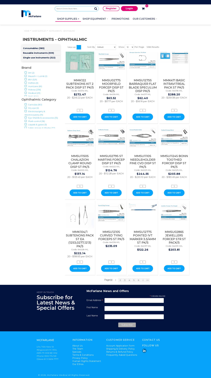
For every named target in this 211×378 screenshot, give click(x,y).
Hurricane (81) (33, 86)
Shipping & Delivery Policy (120, 348)
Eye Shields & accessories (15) (41, 118)
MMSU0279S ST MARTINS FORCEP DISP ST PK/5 (111, 159)
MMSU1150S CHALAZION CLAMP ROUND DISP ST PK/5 (79, 161)
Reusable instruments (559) (38, 53)
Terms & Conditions (82, 355)
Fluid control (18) (35, 121)
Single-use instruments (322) (39, 57)
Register (111, 8)
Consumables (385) (33, 48)
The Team (77, 348)
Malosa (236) (33, 89)
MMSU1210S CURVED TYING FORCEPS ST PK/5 (111, 235)
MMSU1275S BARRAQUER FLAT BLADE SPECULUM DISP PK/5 (143, 86)
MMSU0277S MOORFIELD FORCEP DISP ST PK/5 (111, 86)
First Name (92, 307)
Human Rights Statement (86, 361)
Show (121, 46)
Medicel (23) (32, 93)
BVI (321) (31, 79)
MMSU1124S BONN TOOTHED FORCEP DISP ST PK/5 (174, 161)
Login (129, 8)
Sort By (91, 46)
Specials (76, 352)
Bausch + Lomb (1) (36, 76)
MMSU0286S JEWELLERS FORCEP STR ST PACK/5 (174, 237)
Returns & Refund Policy (119, 352)
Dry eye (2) (32, 108)
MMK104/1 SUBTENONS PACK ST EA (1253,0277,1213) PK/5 (80, 239)
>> (147, 280)
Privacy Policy (80, 358)
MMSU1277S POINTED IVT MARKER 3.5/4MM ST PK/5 (143, 237)
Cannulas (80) (33, 104)
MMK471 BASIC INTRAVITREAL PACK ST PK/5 (174, 84)
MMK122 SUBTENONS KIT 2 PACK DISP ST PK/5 (80, 84)
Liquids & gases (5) (36, 124)
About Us (77, 345)
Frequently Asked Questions (121, 355)
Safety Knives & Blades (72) (40, 128)
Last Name (92, 315)
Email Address (94, 300)
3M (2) (29, 72)
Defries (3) (31, 83)
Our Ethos (78, 364)
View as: (72, 47)
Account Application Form (120, 345)
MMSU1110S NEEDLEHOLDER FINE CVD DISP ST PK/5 (143, 161)
